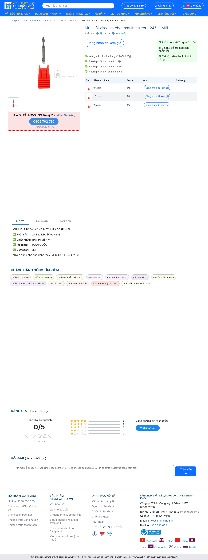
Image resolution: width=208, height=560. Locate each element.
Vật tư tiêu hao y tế (103, 501)
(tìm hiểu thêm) (66, 115)
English (166, 541)
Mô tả (20, 221)
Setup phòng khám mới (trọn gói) (64, 521)
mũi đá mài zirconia (163, 277)
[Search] (78, 5)
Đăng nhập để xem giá (104, 43)
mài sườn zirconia (78, 283)
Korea (174, 547)
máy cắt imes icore (117, 277)
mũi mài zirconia (43, 277)
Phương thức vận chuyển (23, 519)
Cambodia (157, 547)
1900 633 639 (134, 5)
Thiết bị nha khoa (102, 511)
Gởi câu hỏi (185, 471)
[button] (18, 13)
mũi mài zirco (140, 277)
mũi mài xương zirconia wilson (28, 283)
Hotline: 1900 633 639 (21, 501)
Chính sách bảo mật (20, 514)
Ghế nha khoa (100, 516)
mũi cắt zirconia (20, 277)
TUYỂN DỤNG (188, 13)
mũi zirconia (94, 277)
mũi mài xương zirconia (70, 277)
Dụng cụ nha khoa (103, 506)
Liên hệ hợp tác (59, 509)
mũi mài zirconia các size (137, 283)
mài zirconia (56, 283)
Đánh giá (42, 221)
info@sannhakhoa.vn (161, 520)
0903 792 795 (44, 121)
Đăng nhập (163, 5)
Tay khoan (98, 521)
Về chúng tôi (57, 504)
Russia (189, 547)
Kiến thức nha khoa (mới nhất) (64, 538)
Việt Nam (148, 541)
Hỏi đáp (65, 221)
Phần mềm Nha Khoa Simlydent (62, 529)
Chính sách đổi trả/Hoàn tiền (22, 508)
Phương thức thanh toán (22, 524)
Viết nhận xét (147, 427)
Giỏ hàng (192, 5)
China (181, 541)
